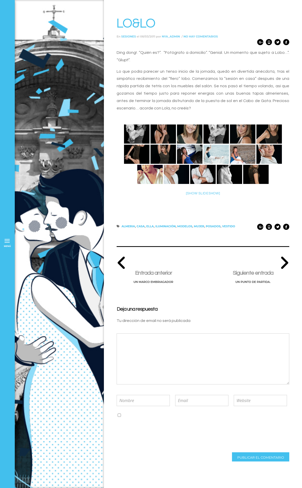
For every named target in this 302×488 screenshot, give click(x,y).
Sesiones (128, 36)
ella (150, 226)
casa (141, 226)
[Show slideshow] (203, 193)
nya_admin (171, 36)
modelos (184, 226)
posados (213, 226)
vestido (228, 226)
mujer (199, 226)
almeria (128, 226)
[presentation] (150, 435)
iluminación (165, 226)
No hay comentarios (200, 36)
